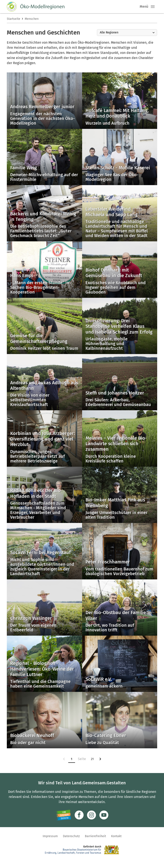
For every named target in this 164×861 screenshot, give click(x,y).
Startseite (13, 19)
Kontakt (116, 836)
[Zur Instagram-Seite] (91, 815)
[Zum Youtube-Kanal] (103, 815)
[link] (64, 759)
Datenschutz (71, 836)
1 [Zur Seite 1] (71, 759)
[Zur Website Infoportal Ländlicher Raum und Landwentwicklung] (63, 815)
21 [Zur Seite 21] (92, 759)
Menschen (32, 19)
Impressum (50, 836)
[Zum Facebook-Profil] (79, 815)
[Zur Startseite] (35, 7)
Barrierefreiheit (95, 836)
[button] (152, 6)
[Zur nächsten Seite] (100, 759)
